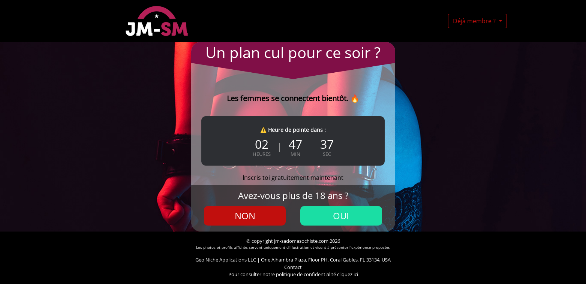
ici (356, 274)
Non (245, 215)
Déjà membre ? (475, 21)
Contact (293, 267)
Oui (341, 215)
